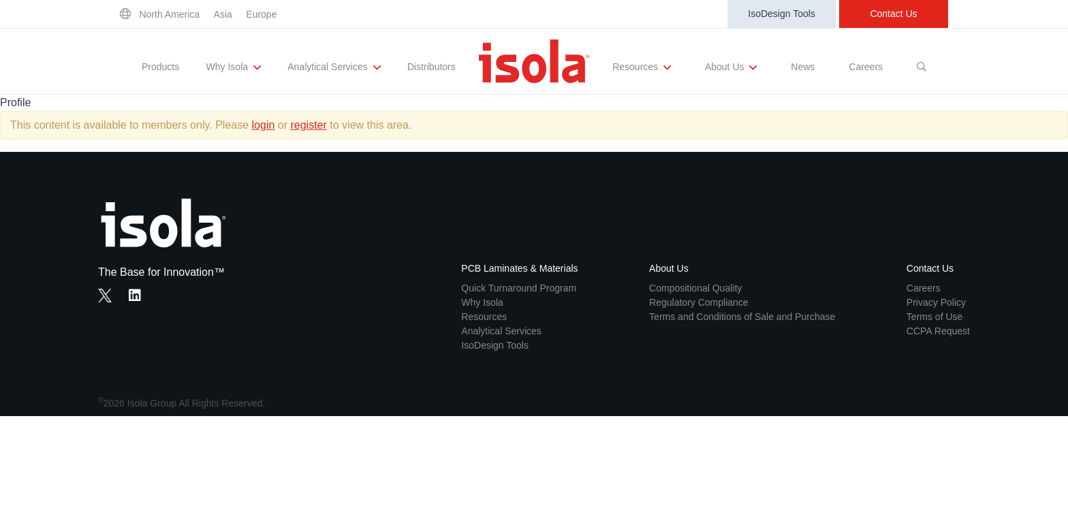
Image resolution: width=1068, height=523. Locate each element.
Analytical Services (333, 67)
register (308, 125)
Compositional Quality (695, 288)
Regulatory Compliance (699, 302)
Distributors (431, 66)
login (263, 125)
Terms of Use (934, 316)
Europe (261, 14)
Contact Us (893, 13)
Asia (223, 14)
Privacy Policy (936, 302)
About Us (731, 67)
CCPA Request (938, 331)
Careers (866, 66)
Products (160, 66)
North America (169, 14)
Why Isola (233, 67)
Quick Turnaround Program (518, 288)
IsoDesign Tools (781, 13)
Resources (641, 67)
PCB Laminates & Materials (519, 268)
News (803, 66)
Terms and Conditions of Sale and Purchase (742, 316)
